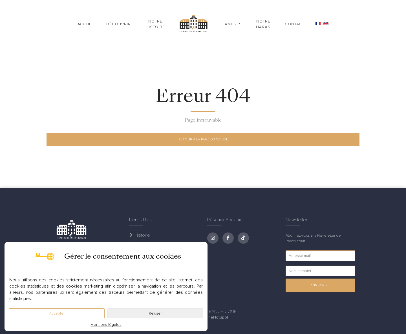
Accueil (86, 24)
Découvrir (118, 24)
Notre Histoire (155, 24)
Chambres (230, 24)
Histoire (139, 235)
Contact (294, 24)
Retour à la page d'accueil (203, 139)
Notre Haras (263, 24)
